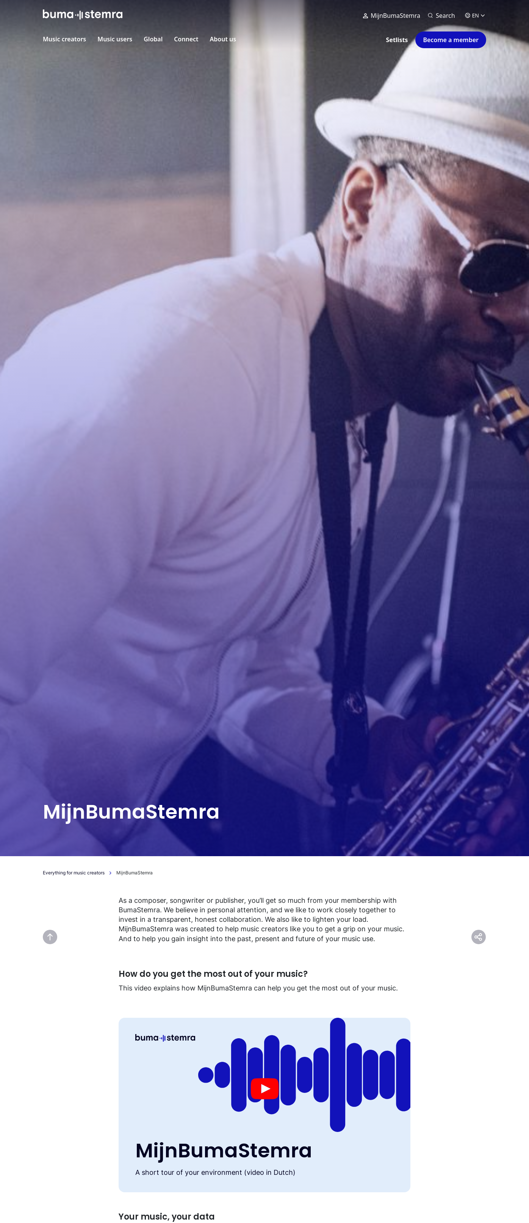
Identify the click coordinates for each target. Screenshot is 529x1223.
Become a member (451, 40)
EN (475, 15)
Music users (114, 39)
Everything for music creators (74, 873)
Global (153, 39)
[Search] (441, 15)
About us (223, 39)
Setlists (397, 40)
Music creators (64, 39)
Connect (186, 39)
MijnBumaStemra (391, 15)
